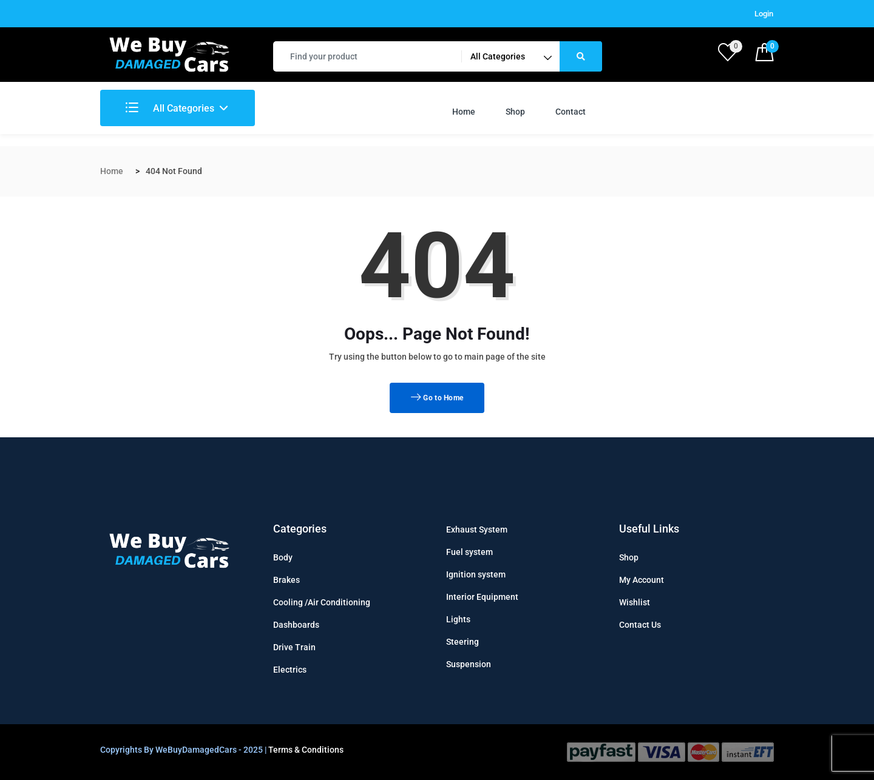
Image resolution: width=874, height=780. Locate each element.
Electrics (290, 669)
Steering (462, 642)
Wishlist (634, 602)
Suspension (468, 664)
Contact (570, 111)
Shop (515, 111)
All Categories (170, 108)
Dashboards (296, 625)
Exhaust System (476, 529)
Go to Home (437, 398)
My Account (641, 580)
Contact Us (640, 625)
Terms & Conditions (306, 750)
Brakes (286, 580)
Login (763, 13)
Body (283, 557)
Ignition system (476, 574)
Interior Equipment (482, 597)
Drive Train (294, 647)
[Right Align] (581, 56)
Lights (458, 619)
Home (463, 111)
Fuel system (469, 552)
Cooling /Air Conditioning (321, 602)
